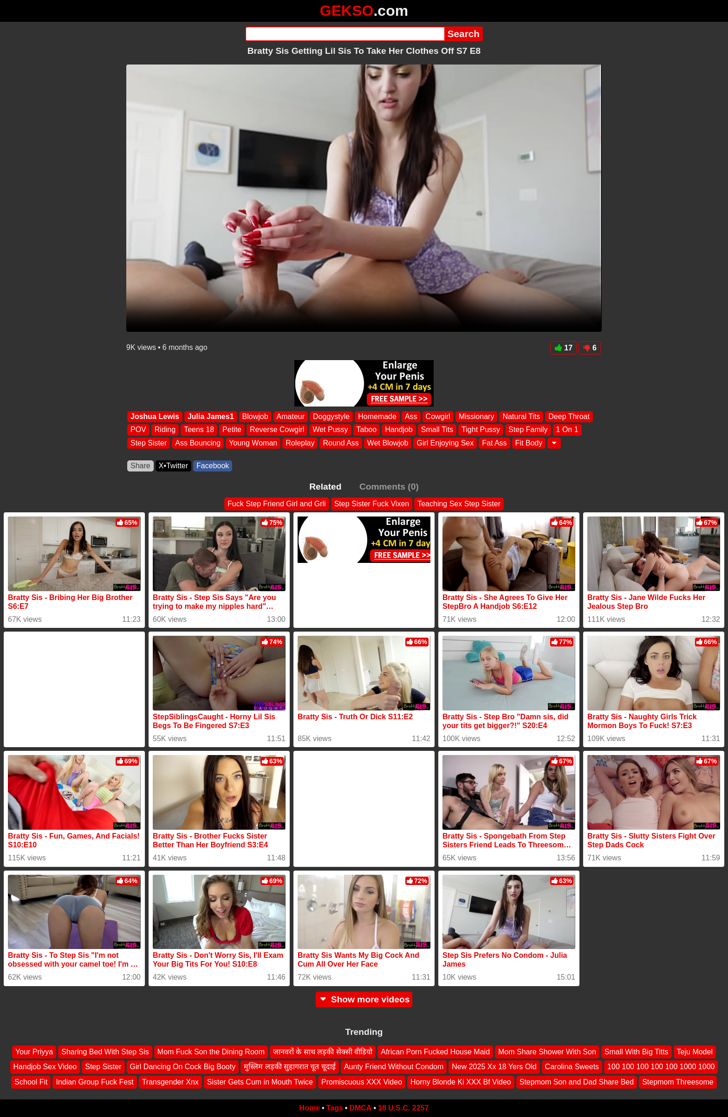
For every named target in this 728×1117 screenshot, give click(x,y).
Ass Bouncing (198, 443)
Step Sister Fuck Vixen (372, 504)
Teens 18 (199, 430)
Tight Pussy (481, 430)
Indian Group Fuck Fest (94, 1082)
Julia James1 (211, 416)
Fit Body (529, 443)
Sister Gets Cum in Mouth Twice (260, 1082)
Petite (231, 430)
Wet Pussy (330, 430)
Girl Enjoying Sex (445, 443)
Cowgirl (438, 416)
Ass (411, 416)
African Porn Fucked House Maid (435, 1052)
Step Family (527, 430)
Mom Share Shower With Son (547, 1052)
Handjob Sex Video (45, 1067)
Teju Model (695, 1052)
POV (138, 430)
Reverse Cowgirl (277, 430)
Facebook (212, 466)
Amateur (291, 416)
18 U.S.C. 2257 (403, 1108)
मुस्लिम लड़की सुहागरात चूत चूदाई (290, 1067)
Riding (165, 430)
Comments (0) (389, 486)
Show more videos (364, 999)
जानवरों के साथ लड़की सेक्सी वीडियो (322, 1052)
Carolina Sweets (572, 1067)
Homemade (377, 416)
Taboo (367, 430)
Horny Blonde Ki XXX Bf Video (460, 1082)
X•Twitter (173, 466)
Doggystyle (331, 416)
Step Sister (148, 443)
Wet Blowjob (388, 443)
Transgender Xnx (170, 1082)
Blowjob (255, 416)
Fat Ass (494, 443)
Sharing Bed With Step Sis (105, 1052)
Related (325, 486)
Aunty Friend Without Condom (393, 1067)
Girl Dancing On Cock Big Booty (183, 1067)
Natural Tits (521, 416)
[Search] (344, 33)
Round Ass (340, 443)
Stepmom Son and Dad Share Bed (577, 1082)
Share (140, 466)
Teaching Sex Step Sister (458, 504)
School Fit (30, 1082)
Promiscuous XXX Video (361, 1082)
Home (309, 1108)
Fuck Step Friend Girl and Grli (277, 504)
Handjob (399, 430)
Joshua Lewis (154, 416)
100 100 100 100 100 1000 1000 (661, 1067)
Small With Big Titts (636, 1052)
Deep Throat (569, 416)
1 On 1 (567, 430)
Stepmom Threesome (678, 1082)
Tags (334, 1108)
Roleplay (300, 443)
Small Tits (437, 430)
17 (563, 348)
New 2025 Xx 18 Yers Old (494, 1067)
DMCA (360, 1108)
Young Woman (253, 443)
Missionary (476, 416)
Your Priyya (34, 1052)
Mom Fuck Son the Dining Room (211, 1052)
